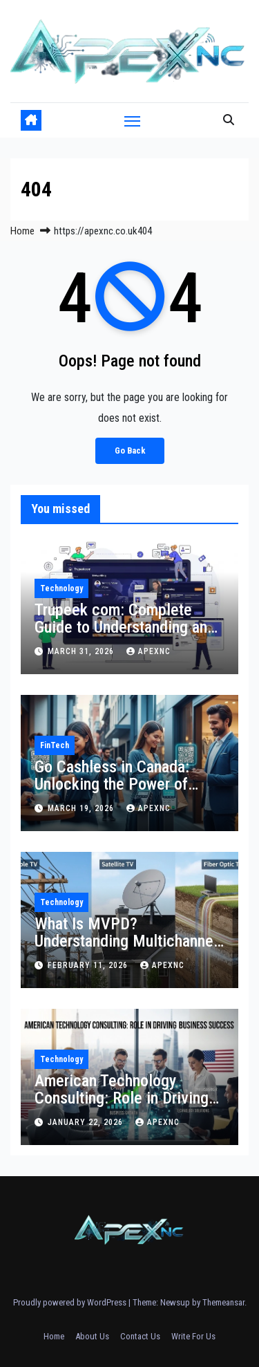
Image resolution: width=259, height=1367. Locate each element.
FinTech (54, 745)
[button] (228, 120)
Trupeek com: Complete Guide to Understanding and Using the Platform (125, 627)
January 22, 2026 (87, 1122)
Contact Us (140, 1336)
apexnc (148, 651)
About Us (92, 1336)
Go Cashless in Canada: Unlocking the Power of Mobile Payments (112, 784)
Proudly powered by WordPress (70, 1302)
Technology (61, 588)
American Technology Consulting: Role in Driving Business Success (122, 1098)
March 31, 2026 (82, 651)
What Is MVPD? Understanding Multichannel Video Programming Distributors (126, 949)
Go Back (130, 450)
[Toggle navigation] (132, 120)
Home (22, 231)
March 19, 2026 (82, 808)
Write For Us (193, 1336)
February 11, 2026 (89, 965)
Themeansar (223, 1302)
